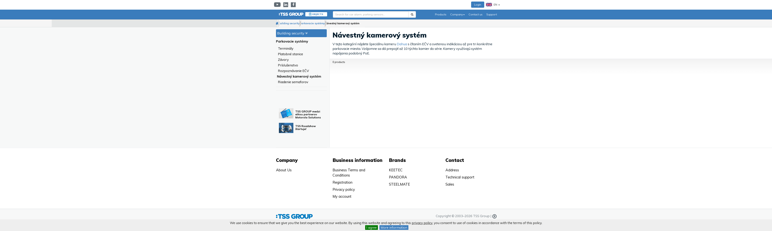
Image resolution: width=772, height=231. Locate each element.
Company (457, 14)
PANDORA (398, 177)
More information (394, 227)
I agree (371, 227)
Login (477, 4)
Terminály (285, 49)
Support (491, 14)
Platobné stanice (290, 54)
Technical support (459, 177)
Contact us (475, 14)
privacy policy (422, 223)
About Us (284, 170)
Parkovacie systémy (332, 23)
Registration (342, 182)
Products (440, 14)
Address (452, 170)
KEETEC (396, 170)
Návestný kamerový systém (370, 23)
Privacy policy (344, 189)
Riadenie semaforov (293, 82)
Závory (283, 60)
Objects (317, 14)
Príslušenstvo (288, 65)
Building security (301, 23)
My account (342, 196)
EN (493, 4)
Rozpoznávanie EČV (293, 71)
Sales (449, 184)
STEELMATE (399, 184)
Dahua (402, 44)
